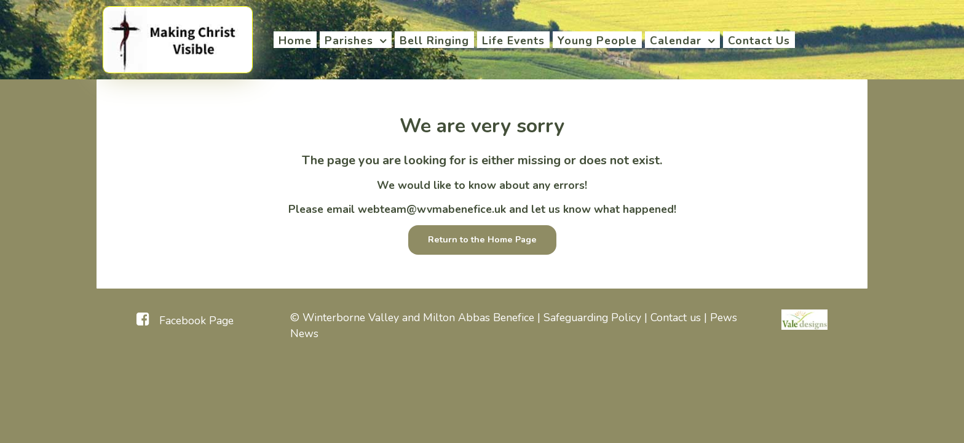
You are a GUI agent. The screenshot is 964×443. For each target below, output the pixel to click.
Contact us (675, 317)
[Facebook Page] (185, 319)
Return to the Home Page (482, 239)
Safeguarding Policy (592, 317)
